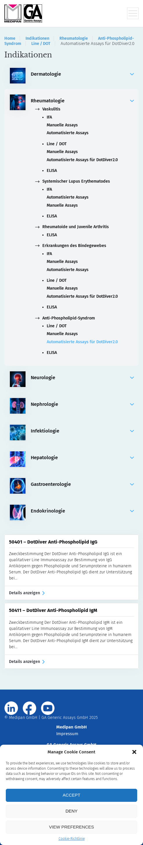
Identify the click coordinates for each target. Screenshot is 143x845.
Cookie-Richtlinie (72, 839)
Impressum (67, 733)
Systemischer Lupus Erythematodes (72, 181)
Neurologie (82, 378)
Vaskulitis (47, 109)
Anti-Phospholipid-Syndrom (65, 318)
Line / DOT (40, 43)
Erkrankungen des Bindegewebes (70, 245)
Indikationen (37, 38)
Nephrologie (82, 404)
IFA (49, 117)
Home (9, 38)
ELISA (52, 170)
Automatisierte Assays (67, 132)
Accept (71, 795)
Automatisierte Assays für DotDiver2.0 (82, 159)
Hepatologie (82, 458)
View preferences (71, 826)
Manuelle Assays (62, 125)
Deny (72, 810)
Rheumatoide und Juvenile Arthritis (72, 226)
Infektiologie (82, 431)
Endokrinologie (82, 511)
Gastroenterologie (82, 484)
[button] (134, 752)
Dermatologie (82, 74)
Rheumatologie (73, 38)
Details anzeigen (27, 592)
